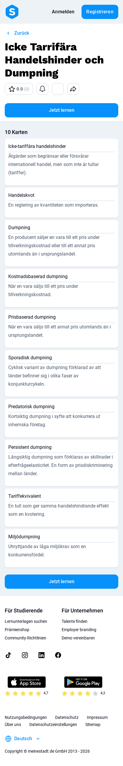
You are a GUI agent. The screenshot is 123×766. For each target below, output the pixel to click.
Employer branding (79, 629)
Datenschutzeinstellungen (53, 724)
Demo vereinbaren (78, 638)
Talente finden (74, 621)
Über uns (13, 724)
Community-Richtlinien (25, 638)
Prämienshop (17, 629)
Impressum (97, 717)
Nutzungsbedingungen (26, 717)
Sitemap (92, 724)
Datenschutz (67, 717)
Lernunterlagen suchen (26, 621)
